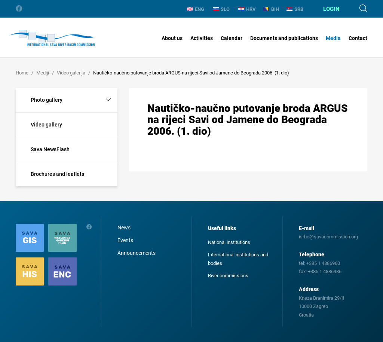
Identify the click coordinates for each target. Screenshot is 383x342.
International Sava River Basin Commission (52, 38)
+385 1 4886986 (324, 271)
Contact (358, 38)
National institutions (229, 242)
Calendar (231, 38)
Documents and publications (284, 38)
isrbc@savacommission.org (328, 236)
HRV (247, 9)
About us (172, 38)
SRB (295, 9)
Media (333, 38)
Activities (201, 38)
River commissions (228, 275)
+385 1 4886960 (323, 263)
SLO (221, 9)
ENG (195, 9)
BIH (271, 9)
